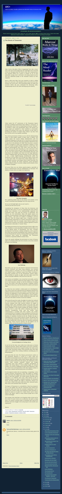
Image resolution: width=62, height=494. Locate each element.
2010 (45, 416)
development (14, 411)
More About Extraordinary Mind (52, 430)
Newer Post (5, 463)
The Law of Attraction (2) (50, 449)
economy (20, 411)
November (47, 419)
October (47, 421)
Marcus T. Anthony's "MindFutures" (51, 338)
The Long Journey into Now (51, 464)
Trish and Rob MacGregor (13, 429)
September (47, 423)
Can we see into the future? (51, 462)
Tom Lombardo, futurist (49, 349)
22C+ (7, 7)
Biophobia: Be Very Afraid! (51, 460)
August (47, 425)
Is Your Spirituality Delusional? (51, 432)
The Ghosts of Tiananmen (50, 478)
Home (21, 463)
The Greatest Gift (49, 472)
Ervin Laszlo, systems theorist (50, 343)
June (46, 429)
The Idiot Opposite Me (50, 447)
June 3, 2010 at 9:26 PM (15, 420)
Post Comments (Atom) (14, 466)
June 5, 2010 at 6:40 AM (24, 429)
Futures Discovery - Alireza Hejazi (51, 347)
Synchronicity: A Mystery (50, 458)
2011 (45, 414)
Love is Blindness (49, 469)
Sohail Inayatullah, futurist (49, 345)
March (46, 486)
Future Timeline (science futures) (51, 340)
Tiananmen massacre (14, 412)
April (46, 484)
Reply (8, 424)
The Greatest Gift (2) (49, 471)
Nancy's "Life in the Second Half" (51, 380)
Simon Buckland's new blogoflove (51, 378)
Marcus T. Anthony (48, 219)
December (47, 417)
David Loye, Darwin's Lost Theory (51, 342)
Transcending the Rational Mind (52, 480)
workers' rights (22, 412)
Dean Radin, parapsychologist (50, 364)
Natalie (8, 420)
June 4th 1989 (26, 411)
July (46, 427)
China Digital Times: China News (51, 366)
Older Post (36, 463)
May (46, 482)
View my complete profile (49, 229)
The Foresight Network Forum (50, 355)
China (10, 411)
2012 (45, 412)
